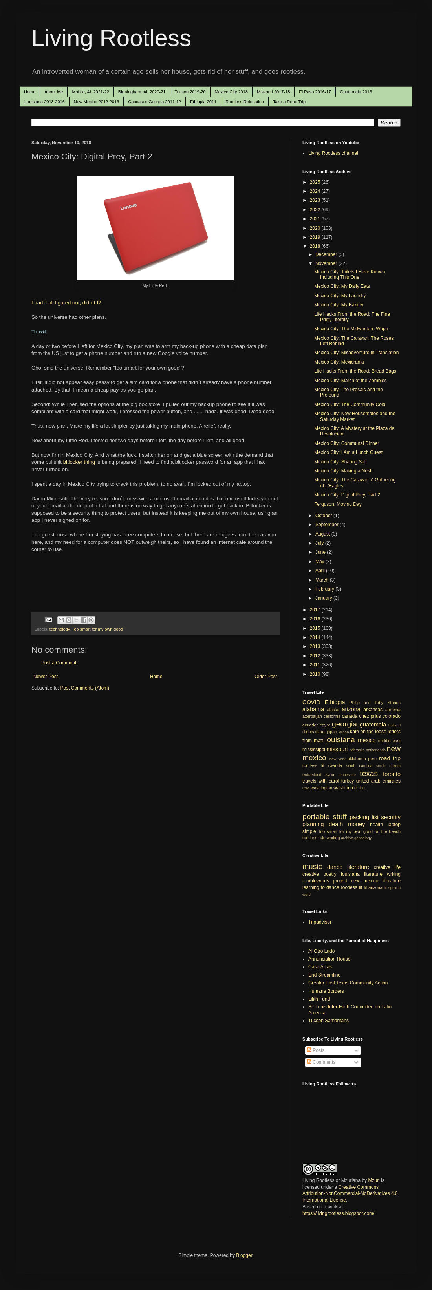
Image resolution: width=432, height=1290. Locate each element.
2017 (316, 610)
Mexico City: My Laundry (340, 295)
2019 (316, 237)
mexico (367, 740)
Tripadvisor (319, 922)
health (376, 824)
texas (369, 773)
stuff (340, 816)
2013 (316, 646)
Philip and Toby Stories (375, 702)
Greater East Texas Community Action (348, 983)
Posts (315, 1050)
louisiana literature (362, 874)
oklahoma (357, 758)
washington (321, 787)
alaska (333, 709)
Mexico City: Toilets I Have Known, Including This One (350, 274)
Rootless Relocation (244, 101)
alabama (313, 709)
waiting (333, 837)
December (327, 254)
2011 (316, 665)
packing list (364, 817)
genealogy (363, 838)
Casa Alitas (320, 967)
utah (306, 788)
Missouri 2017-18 (273, 92)
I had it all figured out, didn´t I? (66, 303)
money (356, 824)
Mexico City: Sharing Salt (340, 462)
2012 (316, 656)
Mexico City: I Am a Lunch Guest (348, 452)
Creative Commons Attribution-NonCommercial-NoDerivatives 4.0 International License (350, 1193)
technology (59, 629)
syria (329, 774)
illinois (308, 731)
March (322, 580)
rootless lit (313, 765)
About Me (53, 92)
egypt (325, 725)
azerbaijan (312, 716)
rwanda (335, 765)
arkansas (373, 709)
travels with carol (320, 781)
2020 (316, 228)
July (320, 543)
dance (334, 867)
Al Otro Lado (321, 951)
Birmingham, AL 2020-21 (142, 92)
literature (358, 867)
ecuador (310, 725)
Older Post (265, 676)
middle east (389, 740)
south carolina (359, 765)
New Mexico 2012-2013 (96, 101)
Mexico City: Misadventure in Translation (356, 352)
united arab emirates (378, 781)
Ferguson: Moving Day (338, 504)
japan (332, 731)
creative (310, 874)
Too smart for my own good (97, 629)
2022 (316, 209)
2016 (316, 619)
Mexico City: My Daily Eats (342, 286)
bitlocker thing (79, 462)
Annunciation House (329, 959)
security (391, 817)
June (321, 552)
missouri (337, 749)
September (327, 524)
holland (394, 725)
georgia (344, 724)
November (327, 263)
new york (337, 759)
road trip (390, 758)
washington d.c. (349, 787)
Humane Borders (326, 991)
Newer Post (45, 676)
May (320, 561)
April (320, 570)
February (325, 589)
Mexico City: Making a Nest (342, 471)
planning (313, 824)
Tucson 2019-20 (190, 92)
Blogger (244, 1255)
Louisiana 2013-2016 (44, 101)
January (324, 598)
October (324, 515)
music (312, 866)
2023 (316, 200)
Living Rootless (111, 38)
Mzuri (373, 1180)
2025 (316, 182)
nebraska (356, 750)
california (332, 716)
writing (394, 874)
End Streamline (324, 975)
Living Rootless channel (333, 153)
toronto (392, 774)
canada (349, 716)
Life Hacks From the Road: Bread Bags (355, 371)
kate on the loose (368, 731)
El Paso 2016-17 (315, 92)
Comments (321, 1062)
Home (29, 92)
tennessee (347, 774)
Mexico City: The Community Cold (349, 404)
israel (320, 731)
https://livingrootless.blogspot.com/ (338, 1213)
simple (309, 831)
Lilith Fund (319, 999)
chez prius (370, 716)
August (323, 534)
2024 (316, 191)
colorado (392, 716)
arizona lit (377, 887)
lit (365, 887)
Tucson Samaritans (328, 1020)
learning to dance (320, 887)
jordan (344, 732)
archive (347, 838)
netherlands (376, 750)
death (336, 824)
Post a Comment (58, 663)
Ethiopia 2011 (203, 101)
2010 (316, 674)
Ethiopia (335, 702)
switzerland (311, 774)
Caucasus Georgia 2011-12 (154, 101)
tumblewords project (324, 881)
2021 (316, 218)
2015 (316, 628)
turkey (347, 781)
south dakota (388, 765)
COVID (311, 702)
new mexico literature (376, 881)
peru (372, 758)
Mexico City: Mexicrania (339, 362)
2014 (316, 637)
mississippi (313, 749)
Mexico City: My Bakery (338, 304)
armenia (393, 709)
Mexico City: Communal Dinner (346, 443)
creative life (387, 867)
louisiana (340, 740)
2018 (316, 246)
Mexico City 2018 (231, 92)
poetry (330, 874)
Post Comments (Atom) (84, 688)
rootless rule (314, 837)
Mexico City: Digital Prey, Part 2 (347, 495)
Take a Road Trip (289, 101)
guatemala (373, 724)
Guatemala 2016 (356, 92)
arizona (351, 709)
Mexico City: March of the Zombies (350, 380)
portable (315, 816)
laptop (394, 824)
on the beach (388, 831)
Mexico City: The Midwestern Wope (351, 328)
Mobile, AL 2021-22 (90, 92)
